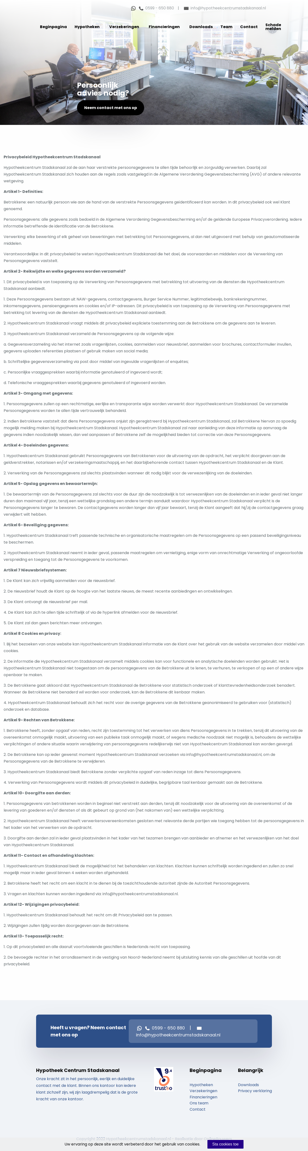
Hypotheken (87, 27)
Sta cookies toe (225, 1144)
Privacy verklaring (255, 1091)
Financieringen (164, 27)
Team (226, 27)
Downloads (201, 27)
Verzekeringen (124, 27)
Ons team (199, 1103)
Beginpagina (53, 27)
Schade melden (273, 26)
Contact (249, 27)
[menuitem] (53, 26)
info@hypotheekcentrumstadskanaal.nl (224, 8)
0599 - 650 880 (156, 8)
